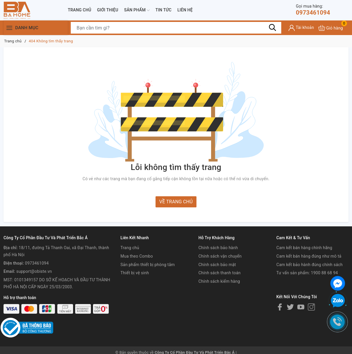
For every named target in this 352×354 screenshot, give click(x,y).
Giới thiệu (107, 10)
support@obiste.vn (34, 271)
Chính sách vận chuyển (220, 256)
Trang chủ (79, 10)
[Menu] (9, 27)
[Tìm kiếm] (272, 27)
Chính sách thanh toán (220, 272)
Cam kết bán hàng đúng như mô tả (308, 256)
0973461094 (313, 10)
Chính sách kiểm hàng (219, 281)
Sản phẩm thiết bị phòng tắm (147, 264)
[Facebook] (279, 306)
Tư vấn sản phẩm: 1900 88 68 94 (307, 272)
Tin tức (164, 10)
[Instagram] (311, 306)
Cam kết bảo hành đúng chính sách (309, 264)
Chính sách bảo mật (217, 264)
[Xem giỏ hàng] (330, 28)
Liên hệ (185, 10)
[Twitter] (290, 306)
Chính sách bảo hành (218, 247)
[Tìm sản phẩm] (176, 28)
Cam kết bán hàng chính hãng (304, 247)
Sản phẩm (136, 10)
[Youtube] (300, 306)
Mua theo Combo (136, 256)
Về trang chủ (176, 201)
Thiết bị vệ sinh (134, 272)
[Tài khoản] (301, 28)
